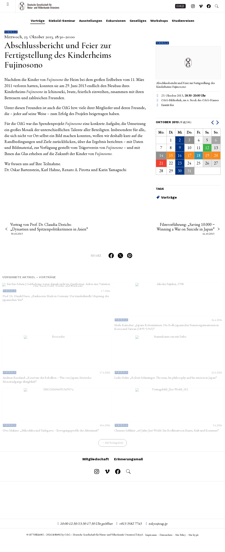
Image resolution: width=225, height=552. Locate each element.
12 (207, 147)
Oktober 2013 (173, 122)
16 (180, 155)
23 (180, 163)
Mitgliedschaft (95, 464)
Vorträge (38, 20)
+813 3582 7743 (130, 528)
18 (199, 155)
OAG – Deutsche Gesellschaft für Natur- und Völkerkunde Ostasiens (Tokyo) (39, 7)
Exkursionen (116, 20)
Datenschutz (166, 539)
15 (171, 155)
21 (161, 163)
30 (180, 170)
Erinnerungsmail (128, 464)
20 (216, 155)
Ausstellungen (90, 20)
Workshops (159, 20)
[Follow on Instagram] (193, 8)
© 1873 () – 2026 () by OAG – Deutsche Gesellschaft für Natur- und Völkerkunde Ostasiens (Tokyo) (85, 539)
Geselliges (138, 20)
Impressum (151, 539)
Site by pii (193, 539)
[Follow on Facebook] (209, 8)
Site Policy (180, 539)
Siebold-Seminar (62, 20)
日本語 (180, 7)
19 (207, 155)
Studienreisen (183, 20)
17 (189, 155)
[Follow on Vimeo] (201, 8)
